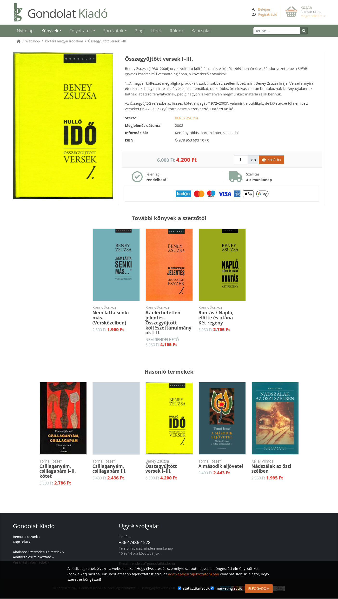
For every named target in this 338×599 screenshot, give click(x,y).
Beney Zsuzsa (186, 119)
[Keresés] (285, 31)
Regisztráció (267, 14)
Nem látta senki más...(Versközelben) (116, 316)
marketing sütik (229, 588)
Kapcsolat (201, 31)
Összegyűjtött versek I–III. (107, 42)
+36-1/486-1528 (135, 543)
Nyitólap (25, 31)
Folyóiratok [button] (80, 31)
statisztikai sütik (196, 588)
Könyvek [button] (49, 31)
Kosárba (271, 160)
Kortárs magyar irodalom (64, 42)
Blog (139, 31)
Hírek (156, 31)
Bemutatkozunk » (26, 537)
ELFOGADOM (258, 588)
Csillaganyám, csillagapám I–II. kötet (63, 470)
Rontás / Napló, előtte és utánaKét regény (222, 316)
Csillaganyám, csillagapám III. (116, 467)
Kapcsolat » (22, 542)
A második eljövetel (222, 465)
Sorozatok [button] (113, 31)
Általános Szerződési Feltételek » (38, 553)
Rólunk (177, 31)
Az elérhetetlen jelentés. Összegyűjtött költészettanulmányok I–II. (169, 321)
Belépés (264, 9)
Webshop (33, 42)
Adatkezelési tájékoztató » (33, 558)
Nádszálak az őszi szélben (275, 467)
